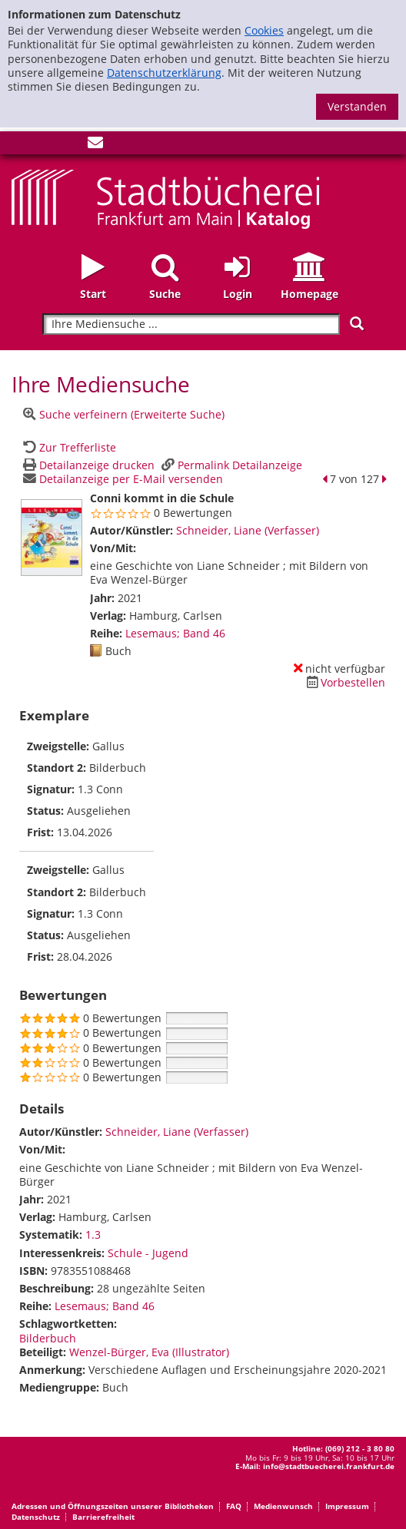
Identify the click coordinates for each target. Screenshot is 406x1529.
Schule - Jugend (148, 1253)
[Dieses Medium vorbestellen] (343, 682)
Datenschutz (36, 1516)
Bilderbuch (47, 1338)
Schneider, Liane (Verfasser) (247, 530)
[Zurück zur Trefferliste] (67, 447)
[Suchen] (357, 323)
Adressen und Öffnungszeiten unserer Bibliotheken (113, 1506)
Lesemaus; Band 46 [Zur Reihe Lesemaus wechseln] (175, 633)
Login (237, 293)
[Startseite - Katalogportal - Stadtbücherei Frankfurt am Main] (165, 197)
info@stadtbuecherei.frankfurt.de (328, 1466)
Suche (165, 293)
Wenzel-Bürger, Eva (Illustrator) (149, 1352)
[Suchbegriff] (191, 324)
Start (93, 293)
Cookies (264, 30)
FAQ (233, 1506)
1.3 (93, 1234)
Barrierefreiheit (103, 1516)
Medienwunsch (283, 1506)
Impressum (347, 1506)
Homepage (309, 293)
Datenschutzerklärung (164, 72)
